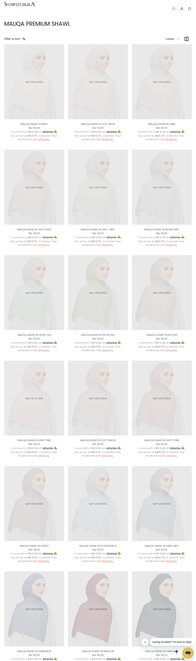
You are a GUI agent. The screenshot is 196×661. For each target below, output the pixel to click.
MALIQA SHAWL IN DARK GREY (162, 546)
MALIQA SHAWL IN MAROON (97, 651)
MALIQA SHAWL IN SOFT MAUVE (98, 440)
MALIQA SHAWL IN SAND (162, 124)
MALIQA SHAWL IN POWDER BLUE (98, 546)
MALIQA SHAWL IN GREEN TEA (34, 335)
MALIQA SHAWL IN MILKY (34, 124)
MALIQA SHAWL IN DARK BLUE (161, 651)
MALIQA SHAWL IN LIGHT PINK (34, 440)
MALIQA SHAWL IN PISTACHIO (98, 335)
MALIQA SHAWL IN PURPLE (34, 546)
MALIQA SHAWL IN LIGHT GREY (98, 229)
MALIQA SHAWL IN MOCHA (162, 335)
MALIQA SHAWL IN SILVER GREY (162, 229)
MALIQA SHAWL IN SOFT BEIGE (98, 124)
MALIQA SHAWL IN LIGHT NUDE (34, 229)
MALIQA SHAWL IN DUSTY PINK (162, 440)
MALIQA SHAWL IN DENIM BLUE (34, 651)
